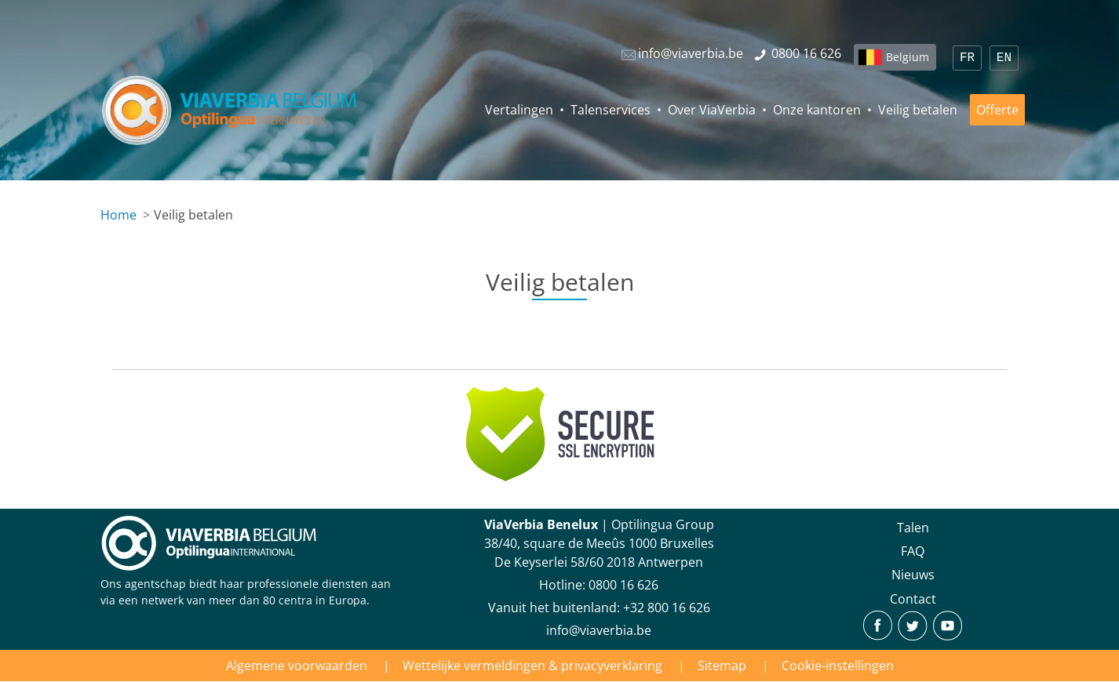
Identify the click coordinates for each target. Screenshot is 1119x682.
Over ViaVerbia (712, 109)
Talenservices (610, 109)
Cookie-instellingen (838, 665)
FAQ (912, 551)
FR (967, 58)
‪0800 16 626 (623, 584)
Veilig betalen (917, 109)
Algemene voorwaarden (296, 665)
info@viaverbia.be (598, 630)
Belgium (907, 56)
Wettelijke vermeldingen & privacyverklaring (532, 665)
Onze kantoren (817, 109)
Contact (913, 599)
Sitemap (722, 665)
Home (118, 214)
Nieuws (913, 574)
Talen (913, 527)
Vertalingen (519, 109)
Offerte (997, 109)
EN (1004, 58)
